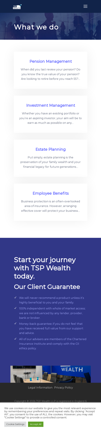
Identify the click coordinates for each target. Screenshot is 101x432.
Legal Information (40, 387)
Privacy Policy (63, 387)
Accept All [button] (35, 424)
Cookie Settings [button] (15, 424)
